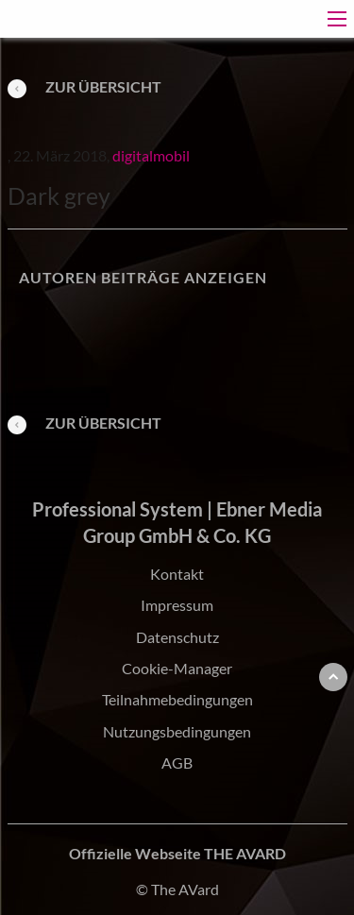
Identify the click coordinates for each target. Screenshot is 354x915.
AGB (177, 762)
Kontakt (177, 574)
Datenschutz (177, 637)
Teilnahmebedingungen (177, 699)
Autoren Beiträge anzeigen (143, 277)
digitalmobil (151, 155)
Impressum (177, 605)
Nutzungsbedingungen (177, 731)
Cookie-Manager (177, 668)
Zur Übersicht (84, 86)
